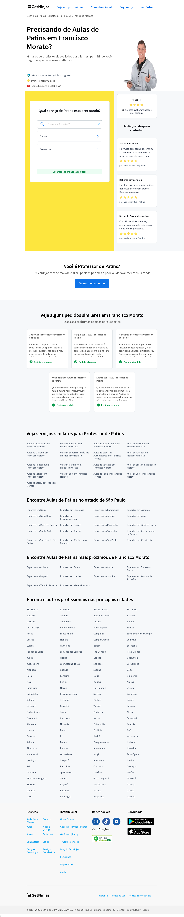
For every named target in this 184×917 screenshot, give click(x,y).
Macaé (130, 712)
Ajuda (63, 871)
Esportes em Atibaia (37, 567)
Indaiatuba (32, 693)
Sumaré (97, 693)
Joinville (131, 639)
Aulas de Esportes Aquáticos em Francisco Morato (74, 454)
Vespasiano (66, 754)
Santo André (66, 633)
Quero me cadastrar (92, 283)
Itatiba (130, 760)
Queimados (66, 772)
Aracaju (131, 681)
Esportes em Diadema (138, 509)
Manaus (64, 639)
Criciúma (98, 766)
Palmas (131, 705)
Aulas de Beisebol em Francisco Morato (138, 445)
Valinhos (31, 699)
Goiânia (64, 615)
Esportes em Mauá (136, 515)
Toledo (63, 778)
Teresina (64, 699)
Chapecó (64, 760)
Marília (130, 772)
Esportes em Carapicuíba (106, 509)
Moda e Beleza (46, 828)
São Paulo (65, 609)
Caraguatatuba (101, 742)
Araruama (99, 760)
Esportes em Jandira (104, 576)
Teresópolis (133, 754)
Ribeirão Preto (67, 627)
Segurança (126, 7)
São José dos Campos (71, 651)
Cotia (130, 669)
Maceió (63, 687)
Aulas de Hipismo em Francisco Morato (71, 466)
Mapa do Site (66, 864)
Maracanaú (32, 754)
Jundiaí (30, 657)
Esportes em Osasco (70, 524)
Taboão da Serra (35, 651)
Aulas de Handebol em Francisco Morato (38, 466)
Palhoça (131, 784)
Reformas (48, 834)
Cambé (130, 790)
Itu (61, 736)
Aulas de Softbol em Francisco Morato (37, 475)
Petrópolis (99, 724)
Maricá (97, 718)
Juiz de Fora (33, 663)
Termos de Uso (117, 895)
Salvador (31, 615)
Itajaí (29, 681)
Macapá (97, 790)
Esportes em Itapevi (37, 576)
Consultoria (33, 841)
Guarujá (64, 669)
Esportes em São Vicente (140, 540)
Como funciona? (101, 7)
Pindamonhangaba (36, 778)
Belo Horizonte (102, 615)
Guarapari (132, 766)
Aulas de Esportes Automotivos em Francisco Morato (107, 455)
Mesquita (64, 724)
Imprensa (103, 895)
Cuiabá (30, 645)
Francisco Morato (83, 15)
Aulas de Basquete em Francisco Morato (71, 445)
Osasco (30, 639)
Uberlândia (132, 657)
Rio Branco (32, 609)
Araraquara (99, 748)
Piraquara (32, 748)
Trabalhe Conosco (69, 841)
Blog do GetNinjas (69, 849)
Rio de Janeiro (101, 609)
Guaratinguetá (101, 778)
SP (70, 15)
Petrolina (65, 766)
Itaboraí (131, 742)
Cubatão (31, 790)
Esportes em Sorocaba (105, 530)
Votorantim (133, 736)
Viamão (97, 705)
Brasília (131, 615)
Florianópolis (100, 627)
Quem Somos (67, 819)
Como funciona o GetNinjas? (46, 85)
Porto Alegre (33, 627)
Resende (64, 790)
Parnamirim (33, 718)
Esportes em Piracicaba (106, 524)
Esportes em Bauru (36, 509)
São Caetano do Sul (70, 663)
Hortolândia (100, 687)
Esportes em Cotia (103, 567)
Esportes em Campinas (72, 509)
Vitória (63, 657)
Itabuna (131, 796)
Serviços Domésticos (49, 851)
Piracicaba (32, 687)
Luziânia (98, 772)
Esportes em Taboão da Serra (42, 585)
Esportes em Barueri (70, 567)
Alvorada (31, 724)
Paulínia (98, 730)
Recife (30, 633)
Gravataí (64, 705)
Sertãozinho (100, 784)
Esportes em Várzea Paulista (75, 585)
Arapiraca (31, 669)
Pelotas (64, 748)
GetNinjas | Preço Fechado (73, 826)
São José (98, 663)
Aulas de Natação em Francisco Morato (104, 466)
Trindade (31, 772)
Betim (63, 681)
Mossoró (131, 778)
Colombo (132, 693)
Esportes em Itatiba (70, 576)
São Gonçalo (100, 651)
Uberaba (131, 748)
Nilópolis (31, 705)
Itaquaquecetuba (68, 693)
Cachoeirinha (33, 712)
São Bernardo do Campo (139, 633)
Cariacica (98, 712)
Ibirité (97, 736)
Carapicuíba (133, 663)
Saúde (46, 841)
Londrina (64, 675)
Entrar (147, 7)
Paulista (131, 724)
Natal (30, 675)
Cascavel (31, 736)
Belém (97, 645)
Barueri (131, 621)
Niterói (97, 621)
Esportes (53, 15)
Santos (130, 627)
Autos (30, 834)
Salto (29, 766)
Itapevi (97, 681)
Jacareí (130, 699)
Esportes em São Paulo (105, 540)
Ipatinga (31, 760)
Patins (63, 15)
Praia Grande (133, 651)
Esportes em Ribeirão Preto (141, 524)
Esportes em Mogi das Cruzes (42, 524)
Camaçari (132, 718)
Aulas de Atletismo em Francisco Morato (38, 445)
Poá (129, 730)
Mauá (96, 675)
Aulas (43, 15)
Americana (65, 718)
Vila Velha (65, 645)
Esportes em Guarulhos (39, 515)
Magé (96, 754)
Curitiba (31, 621)
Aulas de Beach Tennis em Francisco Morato (107, 445)
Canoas (97, 657)
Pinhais (97, 699)
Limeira (30, 730)
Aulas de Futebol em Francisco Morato (137, 454)
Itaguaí (63, 784)
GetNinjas (32, 15)
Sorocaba (132, 645)
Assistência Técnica (32, 821)
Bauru (63, 730)
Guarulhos (65, 621)
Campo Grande (101, 639)
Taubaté (64, 712)
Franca (63, 742)
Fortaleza (132, 609)
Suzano (97, 669)
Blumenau (132, 675)
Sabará (30, 742)
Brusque (31, 784)
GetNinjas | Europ (69, 834)
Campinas (99, 633)
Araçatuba (99, 796)
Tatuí (29, 796)
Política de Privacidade (139, 895)
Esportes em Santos (70, 530)
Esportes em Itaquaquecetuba (68, 517)
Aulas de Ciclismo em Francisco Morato (37, 454)
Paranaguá (65, 796)
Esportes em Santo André (40, 530)
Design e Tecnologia (32, 851)
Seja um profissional (70, 7)
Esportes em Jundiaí (104, 515)
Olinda (130, 687)
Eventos (47, 819)
